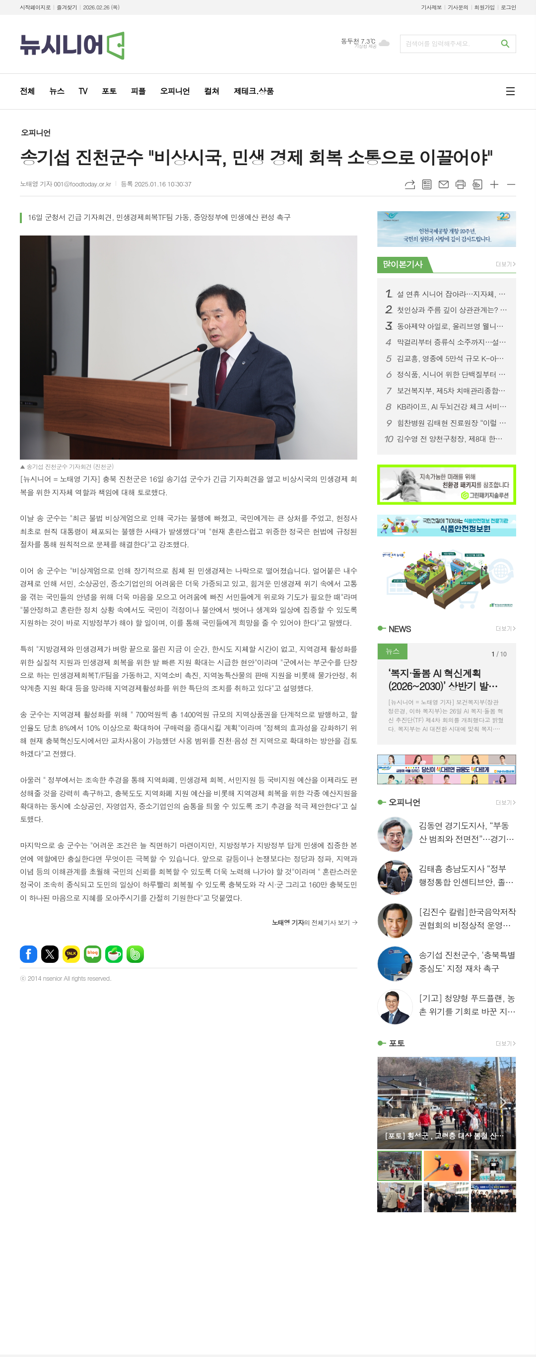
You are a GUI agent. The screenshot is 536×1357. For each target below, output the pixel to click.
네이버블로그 (92, 954)
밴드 (135, 954)
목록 (427, 184)
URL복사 (410, 184)
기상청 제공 (365, 46)
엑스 (50, 954)
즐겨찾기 (67, 7)
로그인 (508, 7)
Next (503, 1102)
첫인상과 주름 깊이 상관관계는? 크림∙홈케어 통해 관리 (452, 310)
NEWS (400, 629)
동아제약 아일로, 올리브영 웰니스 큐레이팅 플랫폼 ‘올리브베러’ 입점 (452, 326)
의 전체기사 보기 (310, 922)
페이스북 (28, 954)
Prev (390, 1102)
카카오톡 (71, 954)
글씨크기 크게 (494, 184)
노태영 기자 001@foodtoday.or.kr (65, 183)
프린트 (461, 184)
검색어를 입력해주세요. (437, 43)
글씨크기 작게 (511, 184)
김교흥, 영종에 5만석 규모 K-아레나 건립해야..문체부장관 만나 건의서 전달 (452, 358)
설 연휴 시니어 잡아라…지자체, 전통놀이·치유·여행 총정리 (452, 294)
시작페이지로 (35, 7)
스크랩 (477, 184)
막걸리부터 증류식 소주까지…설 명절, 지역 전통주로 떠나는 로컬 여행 (452, 342)
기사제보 (431, 7)
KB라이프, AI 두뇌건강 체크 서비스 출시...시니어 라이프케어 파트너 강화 (452, 407)
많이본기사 (402, 264)
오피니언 (36, 132)
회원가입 (484, 7)
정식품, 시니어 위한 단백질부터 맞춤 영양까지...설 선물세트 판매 (452, 374)
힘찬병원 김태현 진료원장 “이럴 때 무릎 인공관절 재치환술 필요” (452, 423)
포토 (396, 1043)
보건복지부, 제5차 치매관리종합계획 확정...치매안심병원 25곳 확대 (452, 391)
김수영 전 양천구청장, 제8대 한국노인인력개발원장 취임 (452, 439)
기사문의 (458, 7)
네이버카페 (114, 954)
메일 (444, 184)
